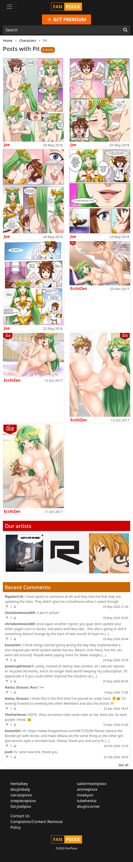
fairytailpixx (20, 806)
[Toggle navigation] (9, 6)
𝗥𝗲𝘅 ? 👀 (37, 687)
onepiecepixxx (23, 800)
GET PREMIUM (66, 19)
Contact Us (20, 816)
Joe (7, 144)
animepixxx (87, 789)
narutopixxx (21, 795)
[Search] (125, 29)
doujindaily (20, 789)
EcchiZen (78, 288)
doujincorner (88, 806)
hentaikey (19, 783)
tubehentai (86, 800)
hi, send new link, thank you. (36, 752)
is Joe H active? (48, 612)
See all (123, 765)
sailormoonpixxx (92, 783)
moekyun (85, 795)
